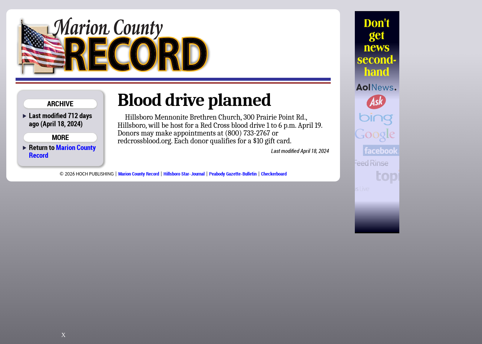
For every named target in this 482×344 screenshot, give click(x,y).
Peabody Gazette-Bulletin (233, 173)
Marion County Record (62, 151)
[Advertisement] (437, 122)
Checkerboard (274, 173)
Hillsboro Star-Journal (184, 173)
